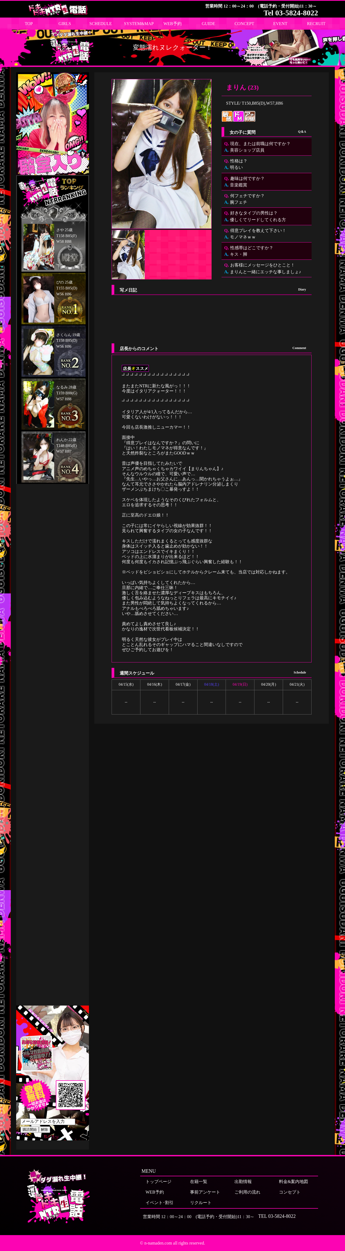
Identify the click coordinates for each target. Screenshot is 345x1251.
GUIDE (208, 23)
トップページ (158, 1181)
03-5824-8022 (282, 1216)
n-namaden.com (158, 1243)
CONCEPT (244, 23)
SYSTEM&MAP (139, 23)
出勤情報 (243, 1181)
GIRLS (64, 23)
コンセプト (290, 1192)
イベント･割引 (160, 1202)
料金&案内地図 (293, 1181)
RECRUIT (316, 23)
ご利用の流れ (247, 1192)
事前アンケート (205, 1192)
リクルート (201, 1202)
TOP (29, 23)
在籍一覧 (198, 1181)
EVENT (280, 23)
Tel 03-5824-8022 (291, 13)
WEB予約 (172, 23)
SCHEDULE (100, 23)
